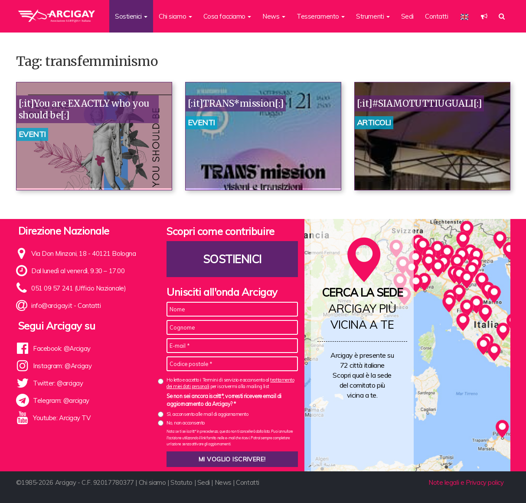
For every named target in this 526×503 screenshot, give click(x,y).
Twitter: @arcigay (58, 383)
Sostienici (232, 259)
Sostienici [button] (131, 16)
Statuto (181, 482)
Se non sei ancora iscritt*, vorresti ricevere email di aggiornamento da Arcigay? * (224, 399)
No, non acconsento (186, 423)
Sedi (407, 16)
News (223, 482)
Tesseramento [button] (321, 16)
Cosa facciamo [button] (227, 16)
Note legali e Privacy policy (465, 482)
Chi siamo (152, 482)
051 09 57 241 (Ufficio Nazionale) (78, 288)
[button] (484, 16)
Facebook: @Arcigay (62, 348)
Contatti (436, 16)
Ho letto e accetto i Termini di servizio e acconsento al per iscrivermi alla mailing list (230, 383)
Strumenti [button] (373, 16)
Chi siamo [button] (175, 16)
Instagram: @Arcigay (62, 366)
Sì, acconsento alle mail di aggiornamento (207, 414)
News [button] (273, 16)
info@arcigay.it (51, 305)
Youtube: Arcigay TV (61, 418)
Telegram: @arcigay (61, 400)
